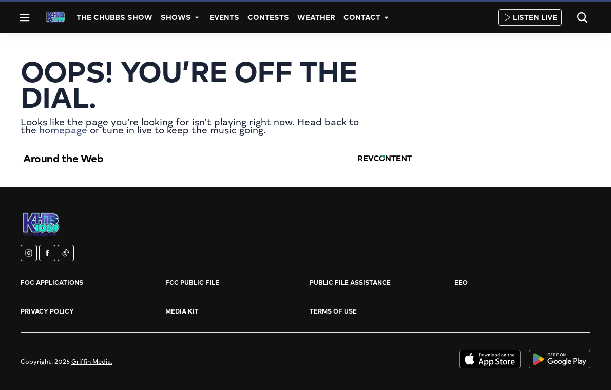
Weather (316, 17)
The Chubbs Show (114, 17)
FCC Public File (192, 282)
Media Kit (182, 311)
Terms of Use (333, 311)
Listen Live (530, 17)
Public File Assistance (350, 282)
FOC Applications (52, 282)
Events (224, 17)
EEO (461, 282)
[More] (197, 17)
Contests (268, 17)
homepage (63, 129)
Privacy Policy (47, 311)
